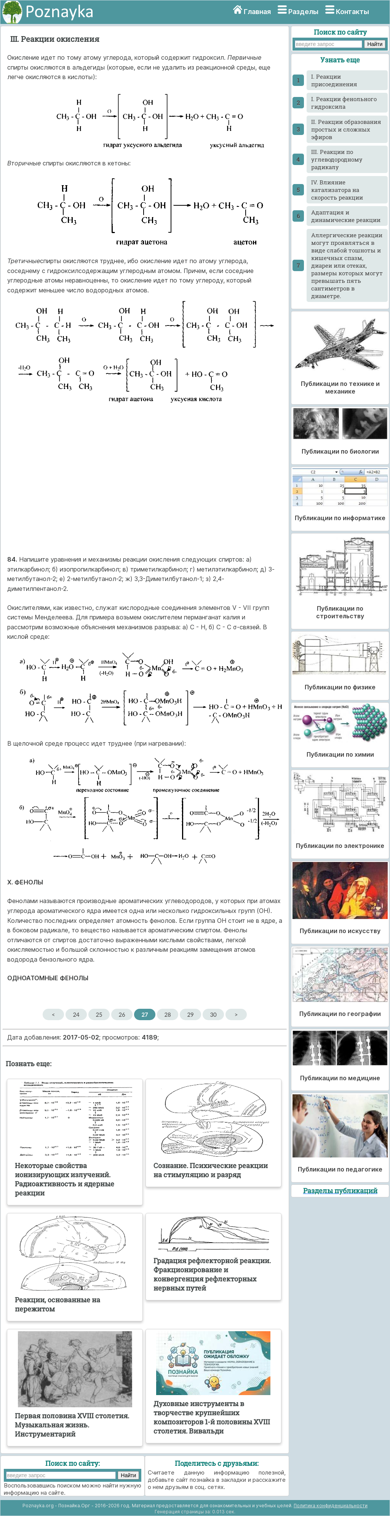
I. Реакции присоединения (334, 80)
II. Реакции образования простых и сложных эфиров (346, 129)
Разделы (303, 12)
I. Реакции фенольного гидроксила (344, 102)
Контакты (352, 12)
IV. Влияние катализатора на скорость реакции (337, 189)
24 (76, 1014)
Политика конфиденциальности (331, 1505)
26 (121, 1014)
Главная (257, 12)
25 (99, 1014)
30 (213, 1014)
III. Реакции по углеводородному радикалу (337, 159)
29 (190, 1014)
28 (167, 1014)
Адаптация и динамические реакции (345, 216)
